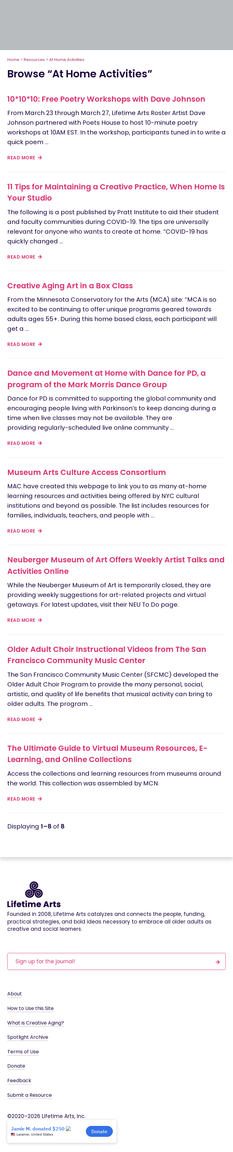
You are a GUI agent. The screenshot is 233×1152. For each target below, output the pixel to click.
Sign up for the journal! (117, 961)
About (14, 993)
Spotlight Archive (27, 1037)
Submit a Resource (29, 1095)
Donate (16, 1065)
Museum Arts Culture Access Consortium (86, 472)
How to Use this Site (30, 1008)
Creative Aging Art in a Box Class (70, 285)
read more (24, 157)
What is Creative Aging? (35, 1022)
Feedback (19, 1080)
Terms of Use (23, 1051)
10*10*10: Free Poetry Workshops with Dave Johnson (106, 99)
